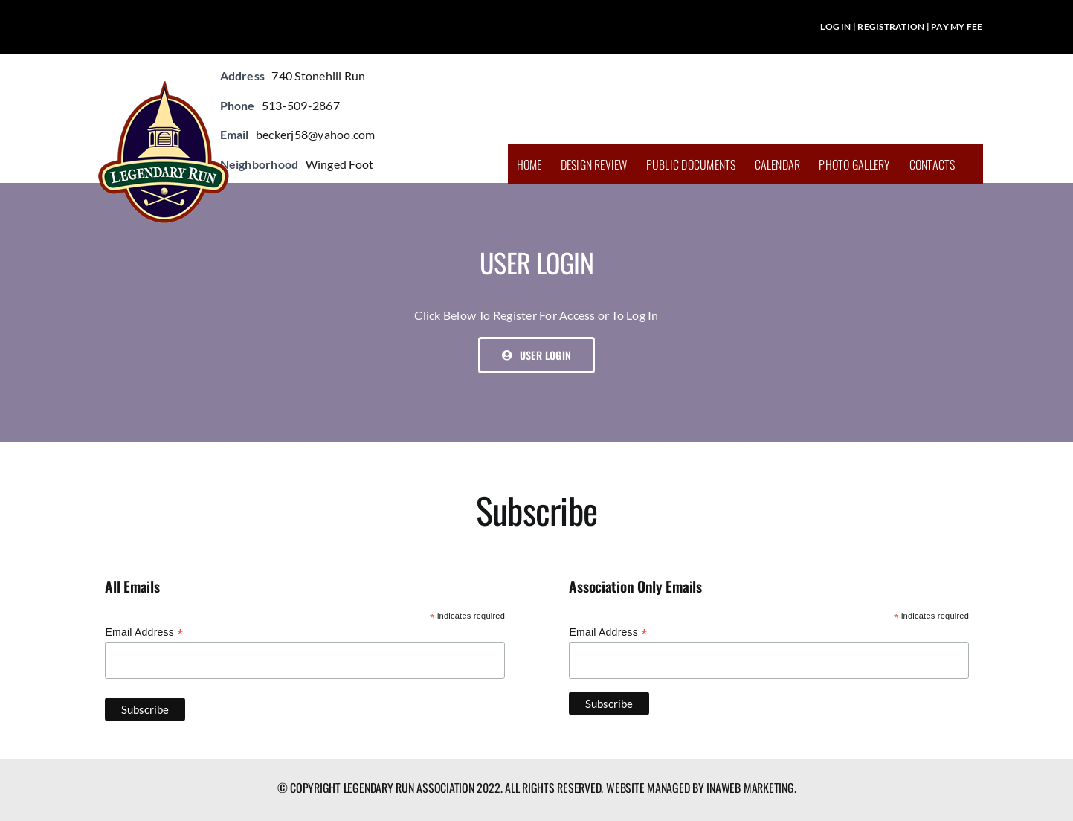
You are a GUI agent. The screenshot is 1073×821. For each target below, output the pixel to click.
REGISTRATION (890, 26)
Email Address (144, 632)
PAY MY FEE (956, 26)
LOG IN (835, 26)
